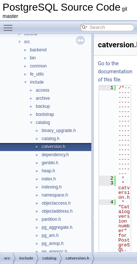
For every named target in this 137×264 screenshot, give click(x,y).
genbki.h (50, 162)
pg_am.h (50, 235)
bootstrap (45, 114)
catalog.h (51, 138)
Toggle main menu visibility (10, 24)
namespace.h (55, 195)
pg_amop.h (53, 243)
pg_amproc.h (54, 251)
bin (33, 57)
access (42, 90)
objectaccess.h (56, 203)
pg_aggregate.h (57, 227)
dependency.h (55, 154)
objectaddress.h (57, 211)
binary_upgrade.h (59, 130)
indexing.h (52, 187)
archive (43, 98)
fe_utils (37, 74)
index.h (49, 179)
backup (43, 106)
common (38, 66)
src (27, 41)
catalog (43, 122)
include (37, 82)
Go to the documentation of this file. (115, 71)
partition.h (51, 219)
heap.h (48, 170)
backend (38, 49)
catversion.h (53, 146)
